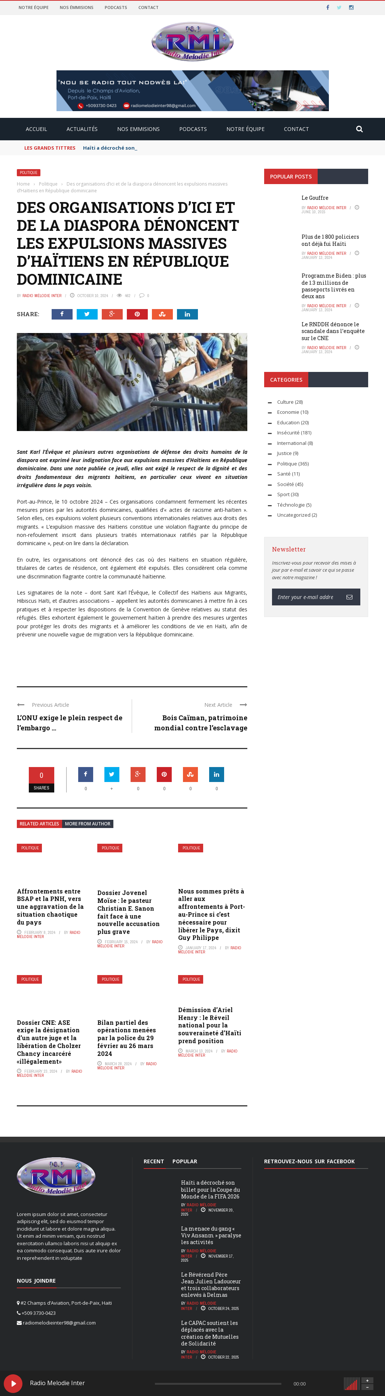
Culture (285, 401)
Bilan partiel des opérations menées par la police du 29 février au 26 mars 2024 (126, 1037)
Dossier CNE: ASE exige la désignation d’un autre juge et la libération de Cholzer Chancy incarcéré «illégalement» (49, 1041)
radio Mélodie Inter (41, 295)
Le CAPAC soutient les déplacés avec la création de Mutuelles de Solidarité (210, 1333)
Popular (184, 1161)
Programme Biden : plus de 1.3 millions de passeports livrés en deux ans (334, 286)
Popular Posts (291, 176)
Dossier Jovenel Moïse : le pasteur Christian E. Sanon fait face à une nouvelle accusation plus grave (128, 912)
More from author (87, 824)
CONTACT (296, 128)
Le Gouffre (315, 197)
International (291, 443)
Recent (154, 1161)
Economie (288, 412)
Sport (283, 494)
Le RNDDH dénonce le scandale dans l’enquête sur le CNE (333, 331)
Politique (28, 172)
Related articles (39, 824)
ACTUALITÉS (82, 128)
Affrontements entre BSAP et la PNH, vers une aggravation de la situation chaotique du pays (50, 906)
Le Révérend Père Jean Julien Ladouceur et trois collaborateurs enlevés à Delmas (211, 1285)
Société (285, 484)
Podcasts (116, 7)
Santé (284, 473)
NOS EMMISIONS (138, 128)
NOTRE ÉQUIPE (245, 128)
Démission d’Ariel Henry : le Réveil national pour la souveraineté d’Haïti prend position (209, 1025)
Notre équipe (34, 7)
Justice (284, 453)
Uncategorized (294, 514)
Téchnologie (291, 504)
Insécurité (288, 432)
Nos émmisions (77, 7)
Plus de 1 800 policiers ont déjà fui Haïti (330, 240)
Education (288, 422)
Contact (148, 7)
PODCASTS (193, 128)
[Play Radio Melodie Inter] (13, 1383)
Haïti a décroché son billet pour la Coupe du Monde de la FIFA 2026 (210, 1189)
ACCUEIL (36, 128)
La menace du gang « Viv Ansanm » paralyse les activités (211, 1235)
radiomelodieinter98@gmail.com (59, 1322)
